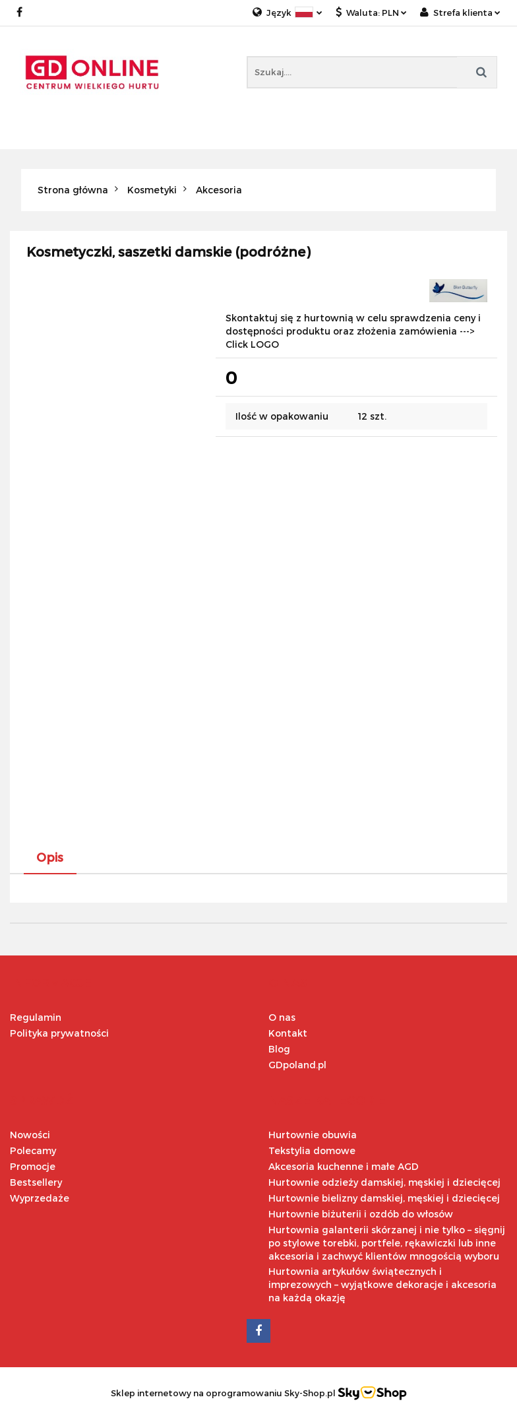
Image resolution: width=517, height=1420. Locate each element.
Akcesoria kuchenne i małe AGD (343, 1166)
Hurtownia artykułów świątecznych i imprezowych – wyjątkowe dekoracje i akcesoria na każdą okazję (382, 1284)
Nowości (30, 1134)
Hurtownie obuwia (312, 1134)
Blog (279, 1048)
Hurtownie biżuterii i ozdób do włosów (360, 1213)
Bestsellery (36, 1182)
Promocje (32, 1166)
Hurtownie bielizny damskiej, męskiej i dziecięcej (384, 1198)
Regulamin (35, 1017)
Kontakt (287, 1033)
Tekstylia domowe (311, 1150)
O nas (281, 1017)
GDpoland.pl (297, 1064)
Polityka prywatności (59, 1033)
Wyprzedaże (39, 1198)
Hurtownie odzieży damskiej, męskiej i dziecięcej (384, 1182)
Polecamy (33, 1150)
